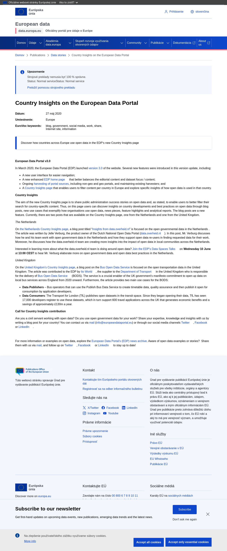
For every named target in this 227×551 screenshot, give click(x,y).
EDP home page (54, 179)
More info (30, 541)
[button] (200, 12)
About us (204, 42)
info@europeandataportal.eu (114, 322)
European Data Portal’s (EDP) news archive (119, 341)
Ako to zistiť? (68, 2)
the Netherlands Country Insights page (44, 229)
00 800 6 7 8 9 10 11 (125, 495)
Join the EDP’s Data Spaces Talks (153, 248)
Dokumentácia (184, 42)
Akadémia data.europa (53, 42)
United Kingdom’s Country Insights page (49, 267)
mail (91, 322)
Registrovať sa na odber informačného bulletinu (112, 388)
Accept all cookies (148, 542)
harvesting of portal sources (51, 183)
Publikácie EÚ (159, 464)
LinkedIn (24, 326)
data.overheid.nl (151, 233)
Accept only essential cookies (188, 542)
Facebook (201, 322)
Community (134, 42)
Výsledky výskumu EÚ (164, 453)
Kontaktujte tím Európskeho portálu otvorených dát (112, 381)
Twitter (185, 322)
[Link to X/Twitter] (91, 408)
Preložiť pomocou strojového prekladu (51, 87)
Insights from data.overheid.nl (110, 229)
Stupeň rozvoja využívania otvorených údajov (91, 42)
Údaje (32, 42)
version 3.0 (96, 168)
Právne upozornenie (95, 431)
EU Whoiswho (159, 458)
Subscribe (184, 509)
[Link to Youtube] (110, 413)
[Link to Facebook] (110, 408)
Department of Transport (136, 271)
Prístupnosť (90, 441)
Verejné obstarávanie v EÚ (167, 448)
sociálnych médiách (180, 495)
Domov (21, 42)
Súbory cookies (92, 436)
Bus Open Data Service (115, 267)
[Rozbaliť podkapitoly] (40, 42)
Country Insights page (38, 188)
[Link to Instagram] (91, 413)
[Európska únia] (29, 12)
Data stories (58, 55)
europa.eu (44, 496)
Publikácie (157, 42)
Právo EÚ (156, 442)
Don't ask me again (185, 519)
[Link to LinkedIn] (130, 408)
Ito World (86, 271)
